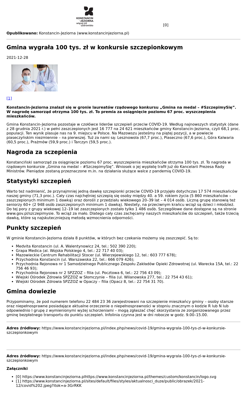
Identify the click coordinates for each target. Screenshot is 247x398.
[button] (123, 82)
